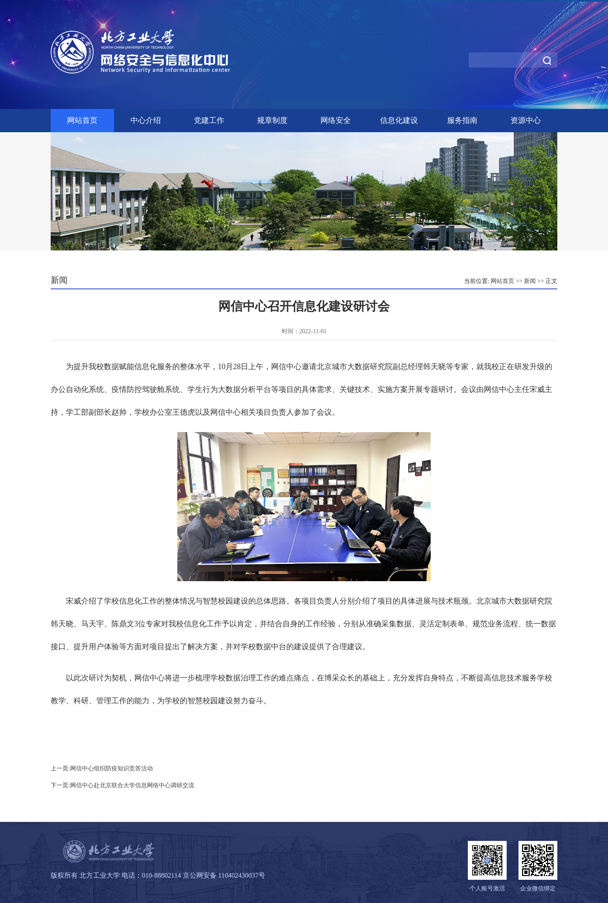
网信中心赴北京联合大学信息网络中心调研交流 (132, 785)
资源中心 (525, 120)
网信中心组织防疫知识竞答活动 (111, 768)
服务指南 (462, 120)
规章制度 (272, 120)
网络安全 (335, 120)
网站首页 (82, 120)
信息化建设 (399, 120)
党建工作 (209, 120)
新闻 (530, 281)
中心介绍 (145, 120)
